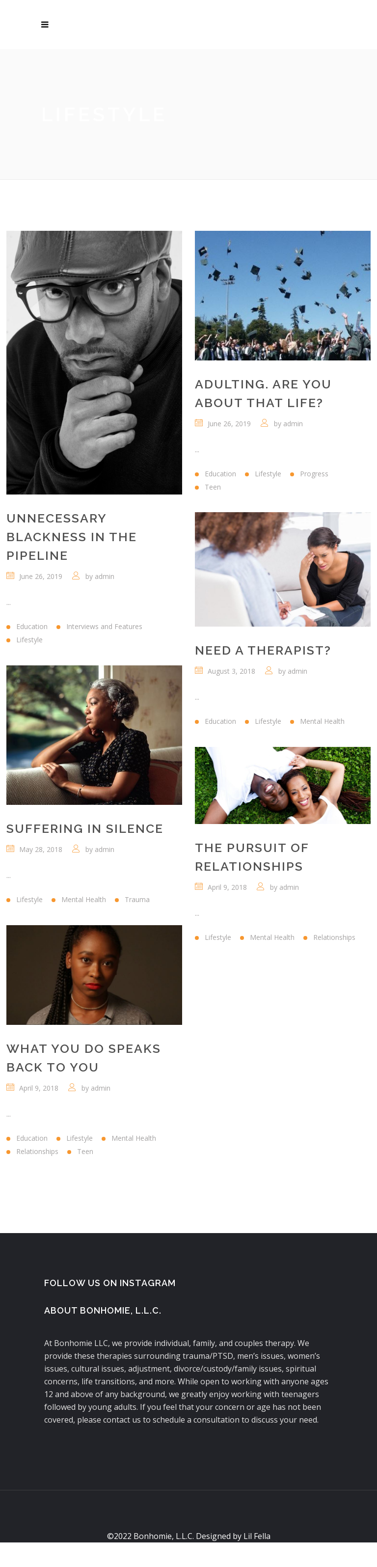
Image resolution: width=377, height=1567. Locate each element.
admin (104, 576)
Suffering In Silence (84, 828)
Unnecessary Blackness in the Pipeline (71, 537)
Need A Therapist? (263, 650)
